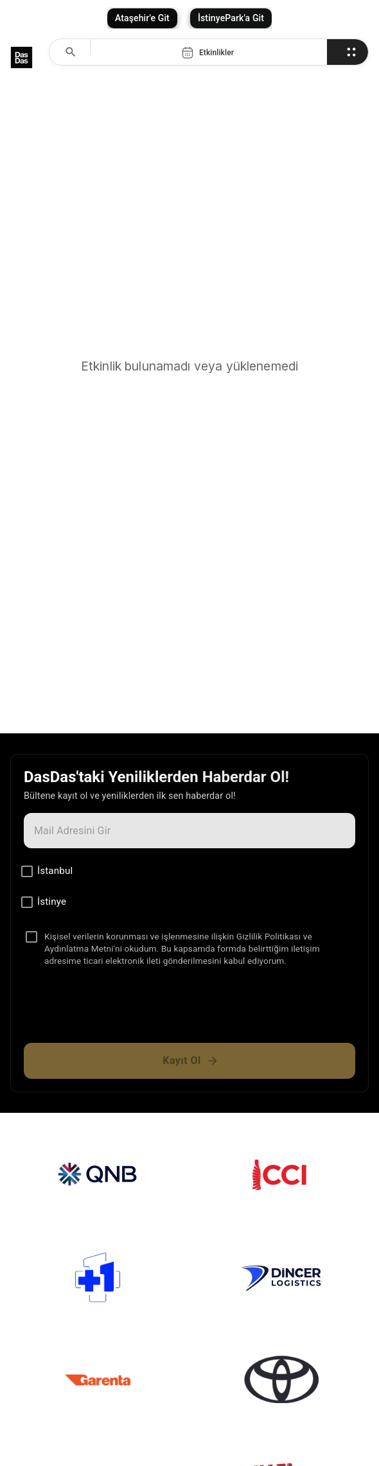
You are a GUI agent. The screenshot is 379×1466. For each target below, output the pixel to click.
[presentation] (189, 1010)
